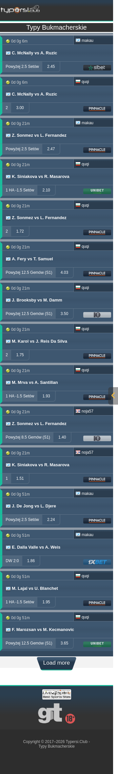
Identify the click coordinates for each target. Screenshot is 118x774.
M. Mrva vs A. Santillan (31, 383)
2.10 (46, 190)
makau (84, 40)
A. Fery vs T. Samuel (29, 259)
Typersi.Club (77, 741)
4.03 (64, 272)
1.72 (20, 231)
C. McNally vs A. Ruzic (31, 53)
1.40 (62, 437)
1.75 (20, 355)
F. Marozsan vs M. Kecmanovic (39, 630)
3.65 (64, 643)
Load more (56, 663)
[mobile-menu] (83, 8)
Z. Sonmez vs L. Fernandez (36, 135)
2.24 (51, 519)
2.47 (51, 149)
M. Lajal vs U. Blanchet (31, 588)
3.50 (64, 313)
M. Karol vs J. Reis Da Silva (36, 341)
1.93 (46, 396)
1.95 (46, 602)
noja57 (84, 411)
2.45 (51, 66)
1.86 (31, 561)
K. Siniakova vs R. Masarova (37, 177)
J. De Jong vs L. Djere (30, 506)
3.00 (20, 107)
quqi (82, 81)
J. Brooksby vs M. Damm (33, 300)
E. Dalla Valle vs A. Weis (32, 547)
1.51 (20, 478)
